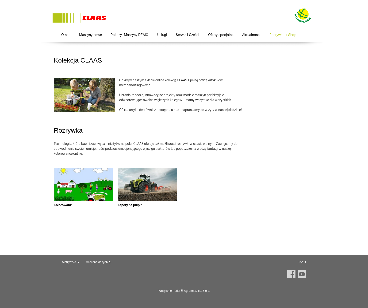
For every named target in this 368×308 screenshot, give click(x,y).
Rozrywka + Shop (282, 35)
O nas (65, 35)
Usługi (162, 35)
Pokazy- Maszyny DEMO (129, 35)
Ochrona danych (97, 262)
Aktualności (251, 35)
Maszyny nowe (90, 35)
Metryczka (69, 262)
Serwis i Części (187, 35)
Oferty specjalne (221, 35)
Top (300, 262)
